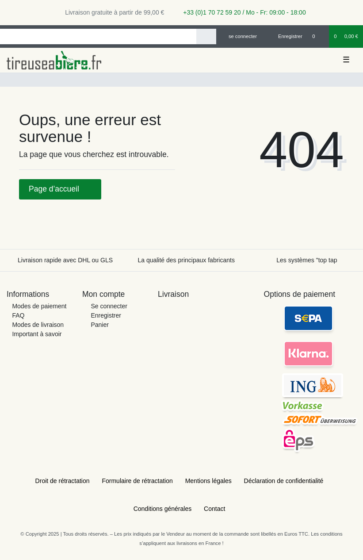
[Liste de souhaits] (318, 36)
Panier (99, 324)
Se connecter (109, 306)
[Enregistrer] (285, 36)
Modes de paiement (39, 306)
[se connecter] (239, 36)
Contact (214, 508)
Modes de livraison (38, 324)
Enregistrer (106, 315)
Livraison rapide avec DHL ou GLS (65, 260)
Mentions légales (208, 480)
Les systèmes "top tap (306, 260)
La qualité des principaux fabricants (186, 260)
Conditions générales (163, 508)
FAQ (18, 315)
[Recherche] (206, 36)
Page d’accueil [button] (60, 188)
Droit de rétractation (62, 480)
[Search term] (98, 36)
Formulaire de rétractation (137, 480)
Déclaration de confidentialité (284, 480)
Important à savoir (36, 334)
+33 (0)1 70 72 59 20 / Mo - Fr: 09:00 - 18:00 (241, 12)
